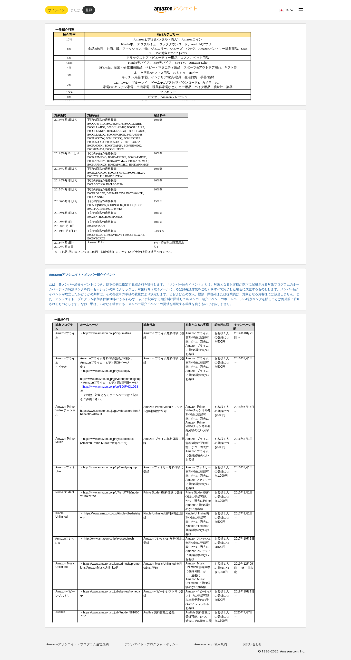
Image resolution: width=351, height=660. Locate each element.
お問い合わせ (252, 644)
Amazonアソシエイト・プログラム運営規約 (77, 644)
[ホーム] (175, 10)
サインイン (56, 10)
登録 (88, 10)
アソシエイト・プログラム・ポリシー (151, 644)
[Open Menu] (300, 10)
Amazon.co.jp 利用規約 (210, 644)
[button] (286, 10)
